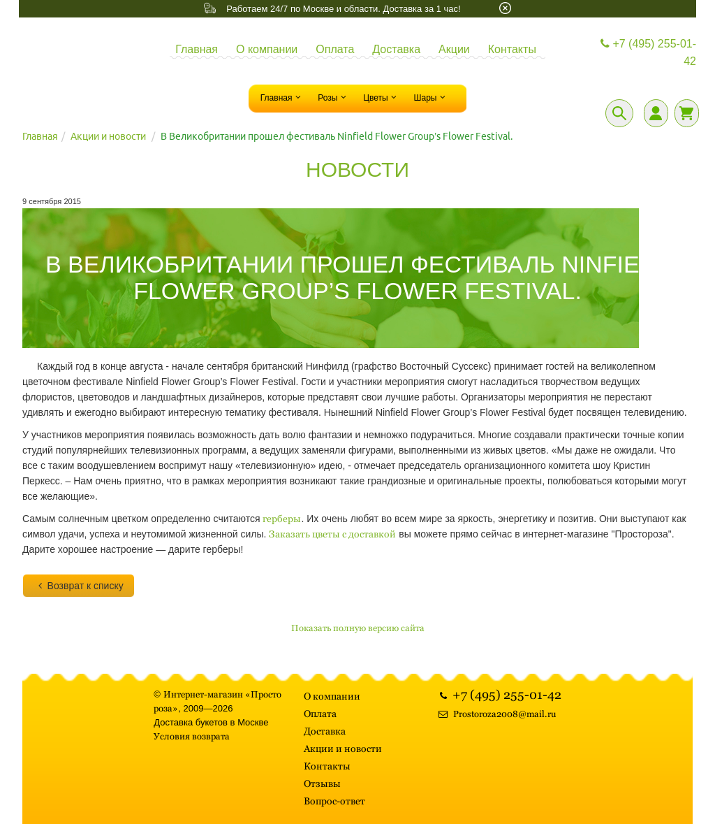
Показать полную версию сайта (358, 628)
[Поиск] (619, 113)
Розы (333, 97)
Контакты (512, 49)
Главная (196, 49)
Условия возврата (192, 736)
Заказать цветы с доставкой (332, 534)
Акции (454, 49)
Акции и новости (108, 136)
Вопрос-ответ (334, 801)
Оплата (335, 49)
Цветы (381, 97)
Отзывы (322, 783)
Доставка (396, 49)
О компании (266, 49)
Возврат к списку (79, 585)
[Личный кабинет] (656, 113)
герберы (282, 518)
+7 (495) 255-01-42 (646, 53)
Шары (430, 97)
